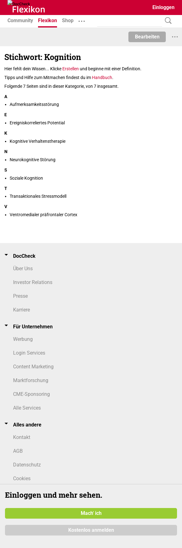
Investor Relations (32, 282)
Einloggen (163, 7)
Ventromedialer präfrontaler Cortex (43, 214)
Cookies (22, 478)
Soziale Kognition (26, 178)
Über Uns (23, 269)
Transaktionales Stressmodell (38, 196)
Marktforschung (30, 380)
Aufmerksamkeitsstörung (34, 104)
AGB (18, 451)
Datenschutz (27, 465)
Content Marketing (33, 367)
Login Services (29, 353)
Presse (20, 296)
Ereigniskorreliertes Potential (37, 122)
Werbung (23, 339)
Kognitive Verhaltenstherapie (37, 141)
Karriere (21, 310)
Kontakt (21, 437)
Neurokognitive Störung (32, 159)
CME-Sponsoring (31, 394)
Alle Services (27, 408)
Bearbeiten (147, 37)
